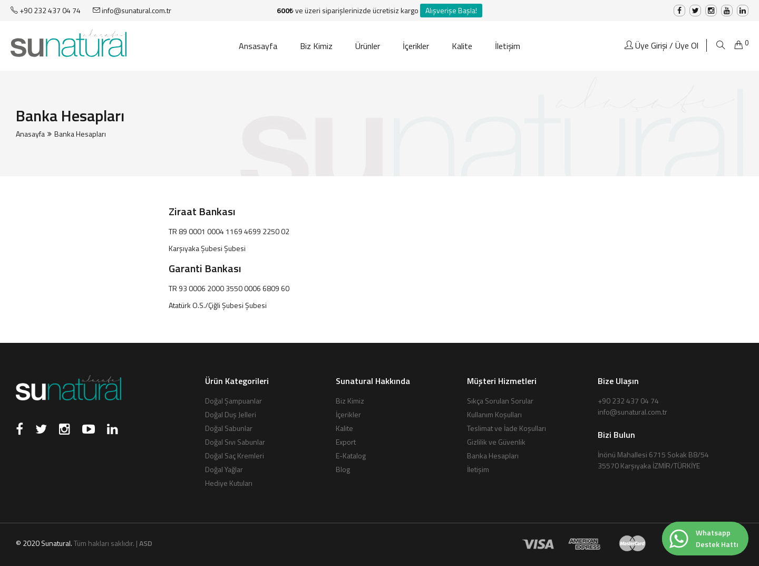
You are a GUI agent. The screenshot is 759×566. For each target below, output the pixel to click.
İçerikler (416, 46)
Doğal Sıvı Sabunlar (235, 441)
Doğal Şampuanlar (233, 400)
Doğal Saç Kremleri (234, 455)
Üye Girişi (651, 45)
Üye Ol (686, 45)
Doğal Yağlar (224, 469)
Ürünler (367, 46)
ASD (145, 543)
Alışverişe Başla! (451, 10)
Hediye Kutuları (228, 482)
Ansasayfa (258, 46)
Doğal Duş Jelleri (230, 414)
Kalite (462, 46)
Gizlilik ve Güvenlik (496, 441)
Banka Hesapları (493, 455)
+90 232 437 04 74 (46, 10)
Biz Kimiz (316, 46)
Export (346, 441)
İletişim (507, 46)
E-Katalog (351, 455)
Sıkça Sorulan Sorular (500, 400)
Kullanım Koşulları (494, 414)
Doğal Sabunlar (228, 428)
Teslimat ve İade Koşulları (506, 428)
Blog (343, 469)
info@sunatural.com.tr (132, 10)
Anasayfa (30, 133)
